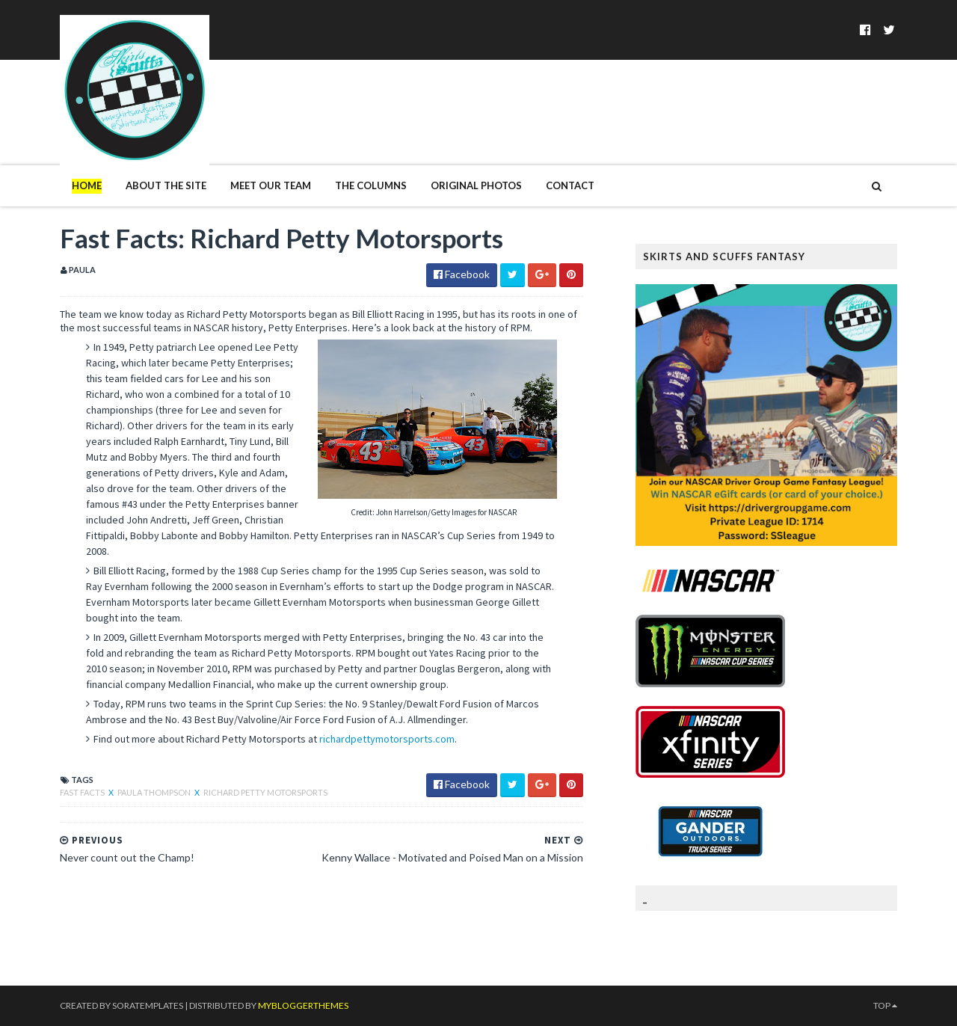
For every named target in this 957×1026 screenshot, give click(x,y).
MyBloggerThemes (303, 1005)
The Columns (371, 185)
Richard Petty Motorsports (265, 792)
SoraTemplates (147, 1005)
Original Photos (476, 185)
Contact (570, 185)
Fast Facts (83, 792)
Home (87, 185)
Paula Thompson (154, 792)
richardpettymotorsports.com (387, 739)
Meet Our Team (270, 185)
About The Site (166, 185)
